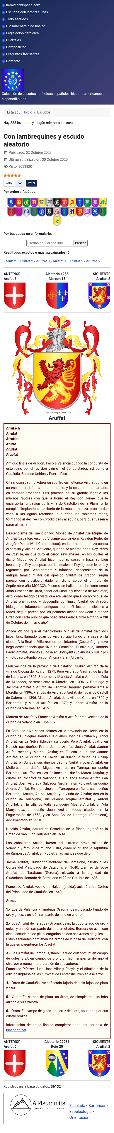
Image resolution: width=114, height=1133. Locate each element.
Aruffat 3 (43, 261)
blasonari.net (16, 1030)
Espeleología (80, 1111)
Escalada (77, 1105)
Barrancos (97, 1105)
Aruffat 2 (26, 261)
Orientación (79, 1117)
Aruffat (11, 261)
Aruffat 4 (59, 261)
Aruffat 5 (76, 261)
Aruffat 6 (93, 261)
